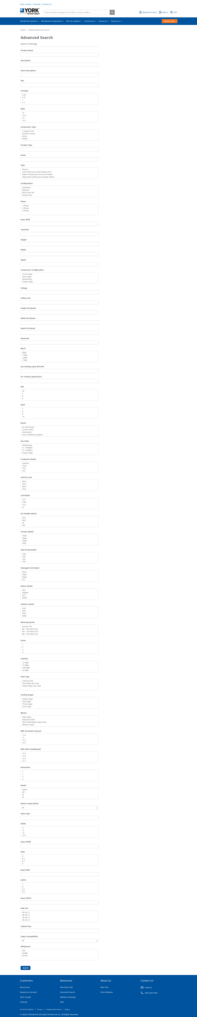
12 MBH (58, 662)
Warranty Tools (66, 987)
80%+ (58, 481)
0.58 (58, 95)
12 (58, 737)
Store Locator (25, 4)
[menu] (98, 21)
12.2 (58, 740)
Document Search (67, 992)
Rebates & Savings (68, 997)
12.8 (58, 115)
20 (58, 391)
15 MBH (58, 665)
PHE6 (58, 574)
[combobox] (77, 12)
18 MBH (58, 670)
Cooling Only (58, 681)
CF (58, 507)
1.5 (58, 102)
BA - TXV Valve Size (58, 629)
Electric (58, 169)
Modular (58, 190)
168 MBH (58, 668)
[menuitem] (28, 21)
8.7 (58, 861)
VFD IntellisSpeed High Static (58, 722)
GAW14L (58, 463)
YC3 (58, 471)
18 (58, 113)
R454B (58, 953)
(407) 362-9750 (151, 993)
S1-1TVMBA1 (58, 448)
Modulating (58, 279)
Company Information (53, 1009)
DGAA (58, 789)
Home (23, 30)
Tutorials (36, 4)
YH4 (58, 556)
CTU (58, 504)
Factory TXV (58, 626)
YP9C (58, 543)
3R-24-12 (58, 912)
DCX (58, 590)
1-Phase (58, 205)
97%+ (58, 489)
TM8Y (58, 538)
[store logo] (30, 11)
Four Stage (58, 706)
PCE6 (58, 572)
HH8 (58, 554)
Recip (58, 136)
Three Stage (58, 274)
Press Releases (106, 992)
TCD (58, 468)
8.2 (58, 889)
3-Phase (58, 210)
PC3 (58, 579)
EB (58, 792)
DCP (58, 595)
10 (58, 416)
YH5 (58, 559)
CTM (58, 502)
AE (58, 523)
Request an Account (28, 992)
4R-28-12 (58, 915)
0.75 (58, 97)
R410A (58, 955)
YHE (58, 561)
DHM (58, 616)
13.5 (58, 120)
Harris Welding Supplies (58, 434)
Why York (104, 987)
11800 (58, 355)
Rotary (58, 138)
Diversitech (58, 432)
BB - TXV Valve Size (58, 634)
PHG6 (58, 577)
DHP (58, 608)
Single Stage (58, 281)
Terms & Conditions (27, 1009)
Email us (148, 987)
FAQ (62, 1002)
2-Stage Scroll (58, 131)
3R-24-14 (58, 920)
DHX (58, 611)
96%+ (58, 486)
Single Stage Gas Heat (58, 686)
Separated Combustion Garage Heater (58, 177)
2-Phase (58, 208)
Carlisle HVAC (58, 429)
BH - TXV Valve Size (58, 631)
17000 (58, 360)
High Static (58, 717)
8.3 (58, 858)
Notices (67, 1009)
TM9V (58, 541)
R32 (58, 950)
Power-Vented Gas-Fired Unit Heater (58, 174)
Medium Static (58, 724)
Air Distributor (58, 427)
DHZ (58, 613)
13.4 (58, 835)
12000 (58, 357)
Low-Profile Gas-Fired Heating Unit (58, 172)
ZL (58, 797)
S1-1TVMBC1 (58, 450)
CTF (58, 499)
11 (58, 828)
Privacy (39, 1009)
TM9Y (58, 536)
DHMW (58, 592)
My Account (25, 987)
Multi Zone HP (58, 192)
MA (58, 525)
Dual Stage (58, 276)
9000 (58, 352)
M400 (58, 598)
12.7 (58, 761)
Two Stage (58, 701)
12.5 (58, 743)
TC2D (58, 466)
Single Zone (58, 195)
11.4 (58, 735)
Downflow (58, 187)
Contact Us (47, 4)
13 (58, 118)
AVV (58, 517)
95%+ (58, 484)
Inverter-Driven (58, 133)
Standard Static (58, 719)
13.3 (58, 753)
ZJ (58, 794)
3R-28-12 (58, 917)
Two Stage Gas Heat (58, 683)
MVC (58, 520)
